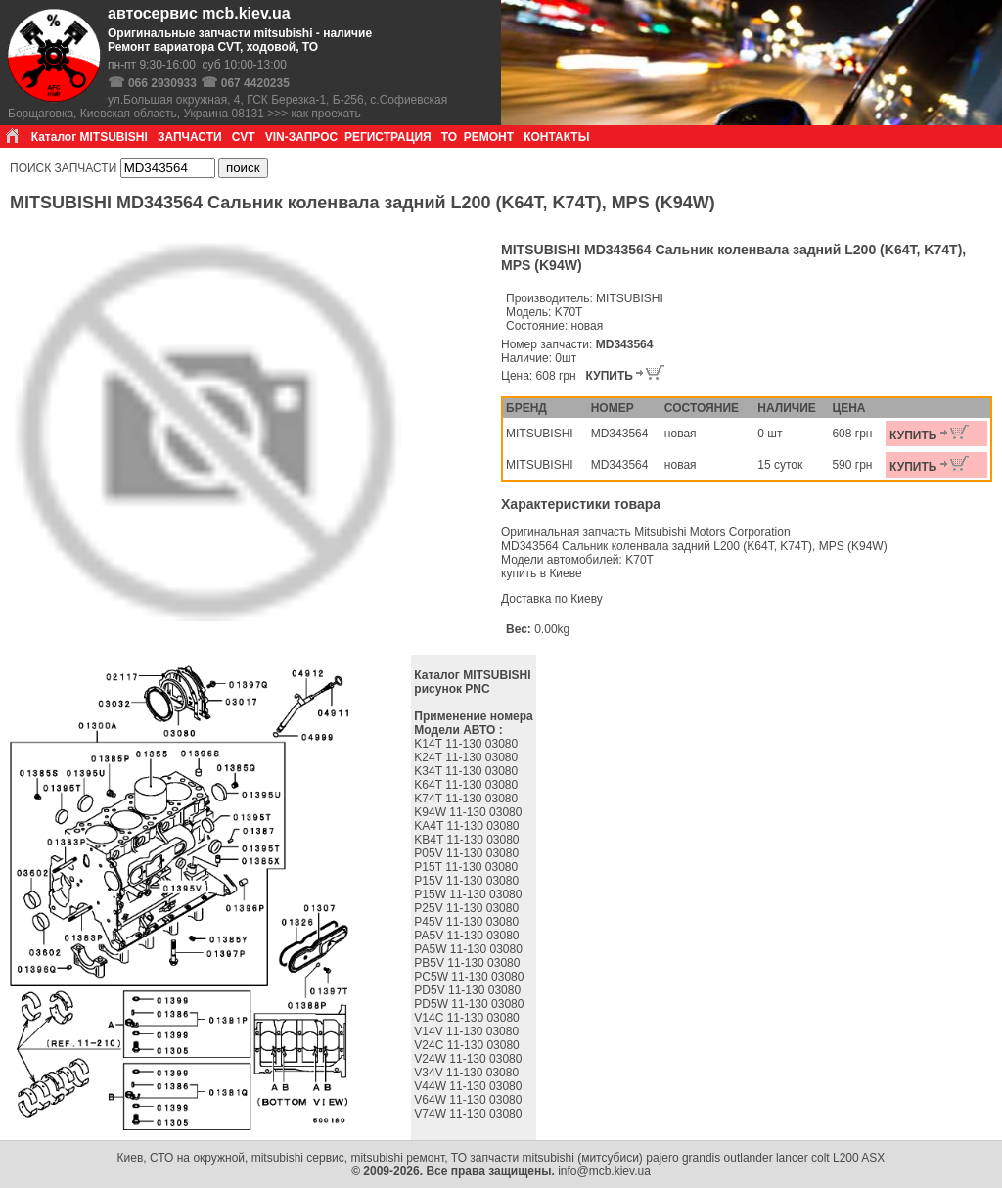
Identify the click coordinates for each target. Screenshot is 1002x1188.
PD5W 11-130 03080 (470, 1004)
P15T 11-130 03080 (467, 867)
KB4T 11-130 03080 (468, 839)
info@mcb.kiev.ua (604, 1171)
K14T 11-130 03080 (467, 744)
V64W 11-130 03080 (469, 1100)
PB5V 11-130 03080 (468, 963)
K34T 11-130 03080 (467, 771)
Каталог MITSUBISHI (89, 137)
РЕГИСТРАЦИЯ (388, 137)
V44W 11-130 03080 (469, 1086)
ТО (449, 137)
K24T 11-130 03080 (467, 757)
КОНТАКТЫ (556, 137)
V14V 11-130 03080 (468, 1031)
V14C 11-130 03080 (468, 1018)
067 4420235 (255, 83)
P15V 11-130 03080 (468, 881)
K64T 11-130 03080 (467, 785)
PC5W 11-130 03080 (470, 976)
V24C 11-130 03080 (468, 1045)
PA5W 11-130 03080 (469, 949)
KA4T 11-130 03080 (468, 826)
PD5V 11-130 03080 (469, 990)
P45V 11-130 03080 (468, 922)
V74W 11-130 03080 (469, 1113)
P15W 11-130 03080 (469, 894)
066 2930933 (162, 83)
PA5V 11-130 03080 (468, 935)
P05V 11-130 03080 (468, 853)
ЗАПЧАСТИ (190, 137)
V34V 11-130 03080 (468, 1072)
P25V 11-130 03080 (468, 908)
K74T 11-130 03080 (467, 798)
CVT (243, 137)
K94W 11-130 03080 (469, 812)
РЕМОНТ (489, 137)
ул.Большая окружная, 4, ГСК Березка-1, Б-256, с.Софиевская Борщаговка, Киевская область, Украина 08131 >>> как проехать (227, 106)
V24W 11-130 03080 (469, 1059)
